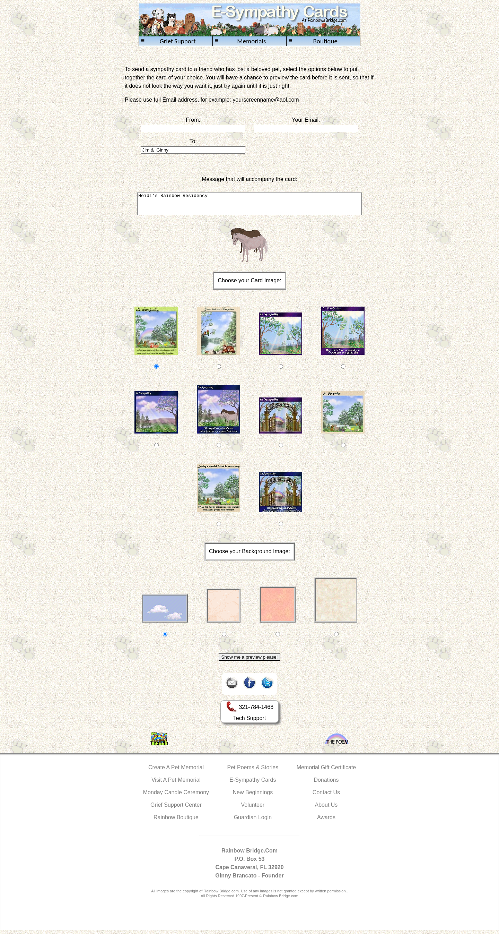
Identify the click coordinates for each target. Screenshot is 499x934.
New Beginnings (253, 796)
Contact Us (326, 796)
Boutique (313, 41)
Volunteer (253, 809)
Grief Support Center (176, 809)
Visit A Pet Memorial (176, 784)
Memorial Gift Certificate (326, 771)
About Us (326, 809)
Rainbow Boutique (176, 821)
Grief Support (168, 41)
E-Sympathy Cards (252, 784)
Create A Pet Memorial (176, 771)
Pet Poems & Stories (253, 771)
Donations (326, 784)
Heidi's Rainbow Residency (249, 205)
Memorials (240, 41)
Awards (326, 821)
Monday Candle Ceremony (176, 796)
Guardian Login (253, 821)
